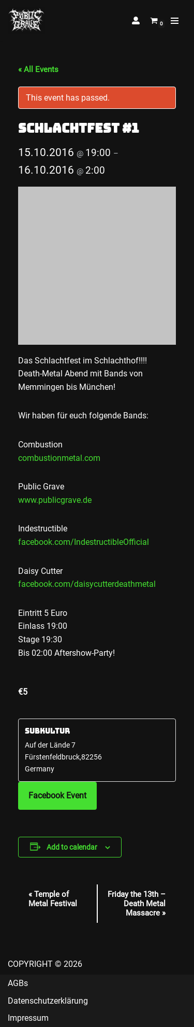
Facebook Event (57, 795)
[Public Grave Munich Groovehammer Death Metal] (26, 20)
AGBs (18, 983)
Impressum (28, 1018)
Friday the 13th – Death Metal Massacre (137, 904)
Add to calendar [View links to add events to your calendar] (72, 847)
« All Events (38, 69)
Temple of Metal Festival (52, 899)
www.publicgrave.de (55, 500)
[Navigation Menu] (174, 20)
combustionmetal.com (59, 458)
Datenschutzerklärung (48, 1001)
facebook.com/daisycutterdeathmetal (87, 584)
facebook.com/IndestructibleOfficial (83, 542)
